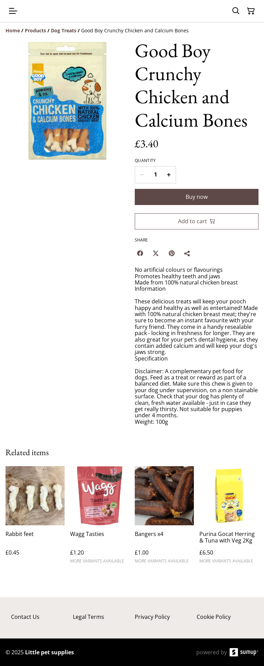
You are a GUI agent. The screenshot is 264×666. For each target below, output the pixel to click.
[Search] (235, 11)
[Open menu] (13, 11)
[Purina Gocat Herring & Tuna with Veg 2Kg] (228, 518)
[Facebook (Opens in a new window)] (140, 253)
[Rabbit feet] (35, 518)
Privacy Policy (152, 617)
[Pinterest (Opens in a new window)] (171, 253)
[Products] (35, 30)
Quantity (145, 160)
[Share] (187, 253)
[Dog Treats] (63, 30)
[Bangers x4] (164, 518)
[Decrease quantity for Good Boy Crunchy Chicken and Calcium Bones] (142, 174)
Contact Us (25, 617)
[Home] (13, 30)
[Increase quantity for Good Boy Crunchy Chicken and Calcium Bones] (169, 174)
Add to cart (196, 221)
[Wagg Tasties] (99, 518)
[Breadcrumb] (132, 30)
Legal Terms (88, 617)
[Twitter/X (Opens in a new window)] (156, 253)
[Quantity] (155, 174)
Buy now (197, 197)
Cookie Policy (214, 617)
